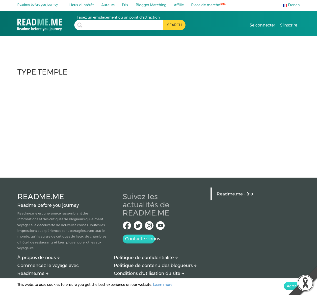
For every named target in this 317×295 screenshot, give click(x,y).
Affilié (179, 5)
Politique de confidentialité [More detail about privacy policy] (146, 257)
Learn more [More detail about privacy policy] (162, 284)
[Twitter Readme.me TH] (138, 227)
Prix (125, 5)
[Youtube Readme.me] (160, 227)
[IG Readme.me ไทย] (149, 227)
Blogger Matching (151, 5)
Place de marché (208, 4)
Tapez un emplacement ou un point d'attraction (118, 17)
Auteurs (107, 5)
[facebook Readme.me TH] (127, 227)
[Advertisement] (158, 124)
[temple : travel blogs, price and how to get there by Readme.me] (45, 23)
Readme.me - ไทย (235, 193)
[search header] (124, 25)
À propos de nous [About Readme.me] (38, 257)
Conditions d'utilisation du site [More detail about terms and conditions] (149, 273)
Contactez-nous (140, 238)
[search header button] (174, 25)
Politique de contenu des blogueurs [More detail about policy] (155, 265)
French (291, 5)
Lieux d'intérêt (81, 5)
